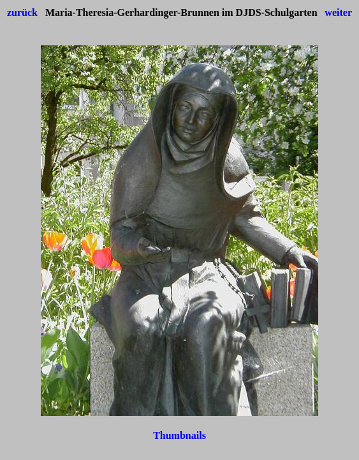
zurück (22, 12)
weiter (338, 12)
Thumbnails (179, 435)
